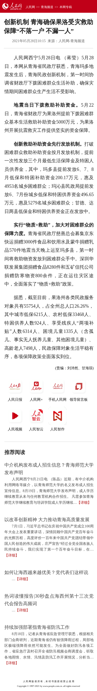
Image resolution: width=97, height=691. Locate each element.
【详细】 (84, 503)
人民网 (30, 7)
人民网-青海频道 (71, 41)
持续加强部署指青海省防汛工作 (37, 627)
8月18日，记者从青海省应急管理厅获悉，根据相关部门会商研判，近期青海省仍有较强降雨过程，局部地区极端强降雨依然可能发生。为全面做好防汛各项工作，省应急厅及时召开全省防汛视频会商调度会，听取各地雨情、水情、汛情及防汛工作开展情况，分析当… (49, 645)
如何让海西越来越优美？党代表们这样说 (46, 572)
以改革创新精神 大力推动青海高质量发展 (46, 519)
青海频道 (47, 7)
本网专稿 (65, 7)
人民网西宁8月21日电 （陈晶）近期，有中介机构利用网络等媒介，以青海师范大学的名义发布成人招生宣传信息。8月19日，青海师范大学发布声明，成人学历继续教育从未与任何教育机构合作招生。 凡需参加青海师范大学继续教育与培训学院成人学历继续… (49, 491)
